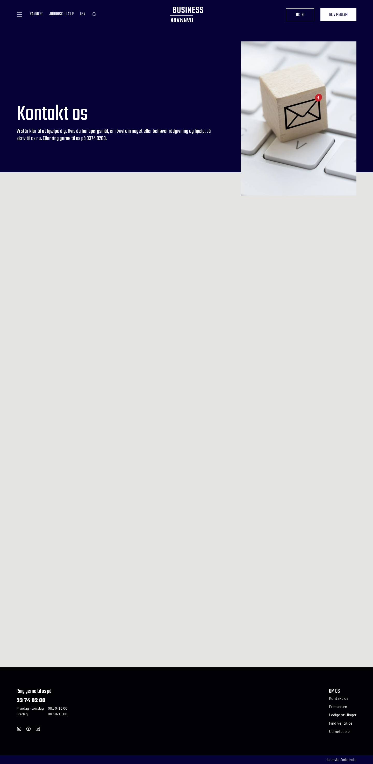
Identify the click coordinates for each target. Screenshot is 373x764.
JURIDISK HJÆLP (61, 14)
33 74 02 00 (31, 700)
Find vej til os (341, 723)
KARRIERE (36, 14)
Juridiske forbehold (341, 759)
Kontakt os (338, 698)
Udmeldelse (339, 731)
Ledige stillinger (342, 714)
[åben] (19, 14)
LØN (82, 14)
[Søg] (93, 14)
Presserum (338, 706)
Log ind (300, 15)
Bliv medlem (338, 14)
